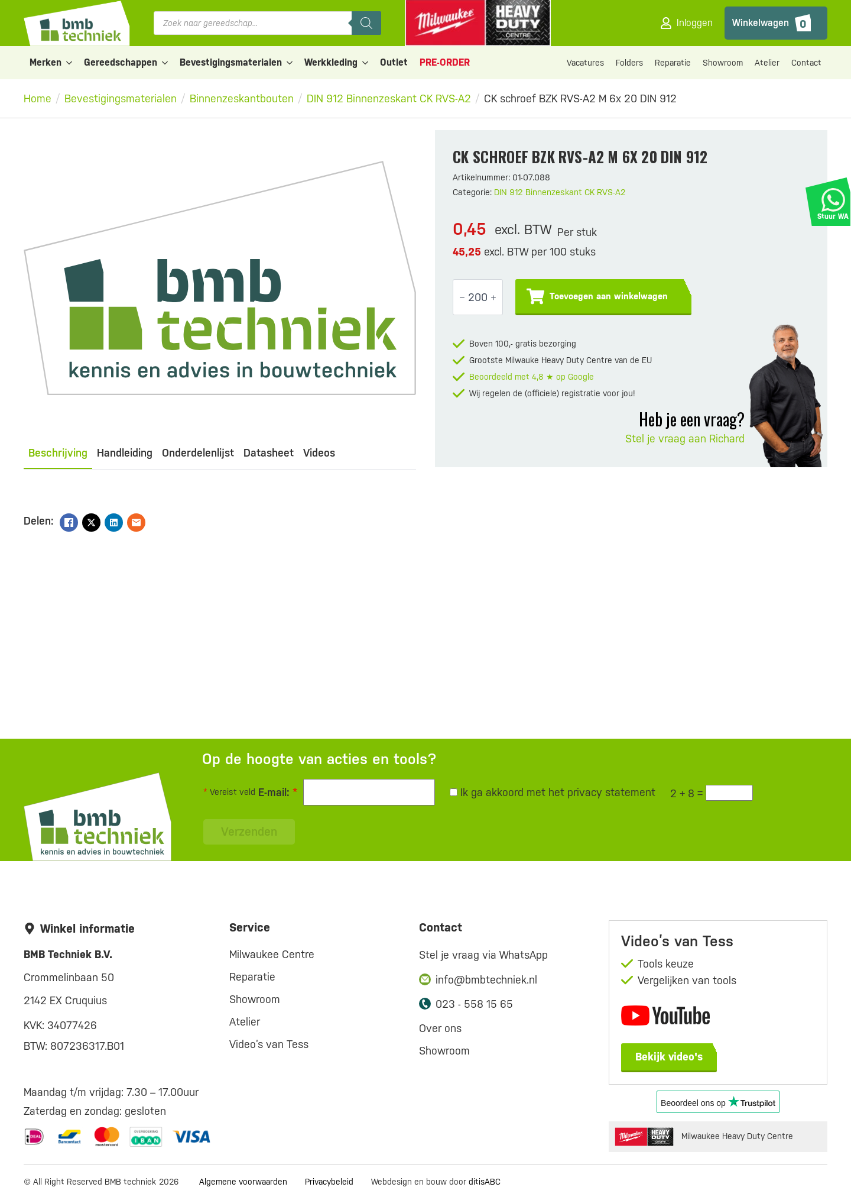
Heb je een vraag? (692, 419)
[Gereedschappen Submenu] (165, 62)
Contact (806, 62)
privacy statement (611, 792)
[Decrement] (462, 297)
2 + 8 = (686, 793)
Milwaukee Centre (271, 954)
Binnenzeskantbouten (242, 98)
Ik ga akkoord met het (552, 792)
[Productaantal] (478, 297)
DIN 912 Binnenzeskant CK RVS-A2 (389, 98)
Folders (629, 62)
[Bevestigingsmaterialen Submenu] (290, 62)
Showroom (723, 62)
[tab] (58, 453)
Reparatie (673, 62)
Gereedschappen (120, 62)
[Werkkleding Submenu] (366, 62)
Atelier (767, 62)
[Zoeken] (366, 23)
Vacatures (585, 62)
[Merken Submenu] (69, 62)
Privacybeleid (329, 1181)
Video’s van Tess (268, 1044)
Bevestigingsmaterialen (231, 62)
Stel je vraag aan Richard (685, 438)
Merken (45, 62)
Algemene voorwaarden (243, 1181)
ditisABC (485, 1181)
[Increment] (493, 297)
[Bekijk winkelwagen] (776, 23)
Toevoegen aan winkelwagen (609, 296)
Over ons (440, 1028)
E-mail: (277, 792)
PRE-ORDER (445, 62)
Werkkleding (331, 62)
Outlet (394, 62)
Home (37, 98)
